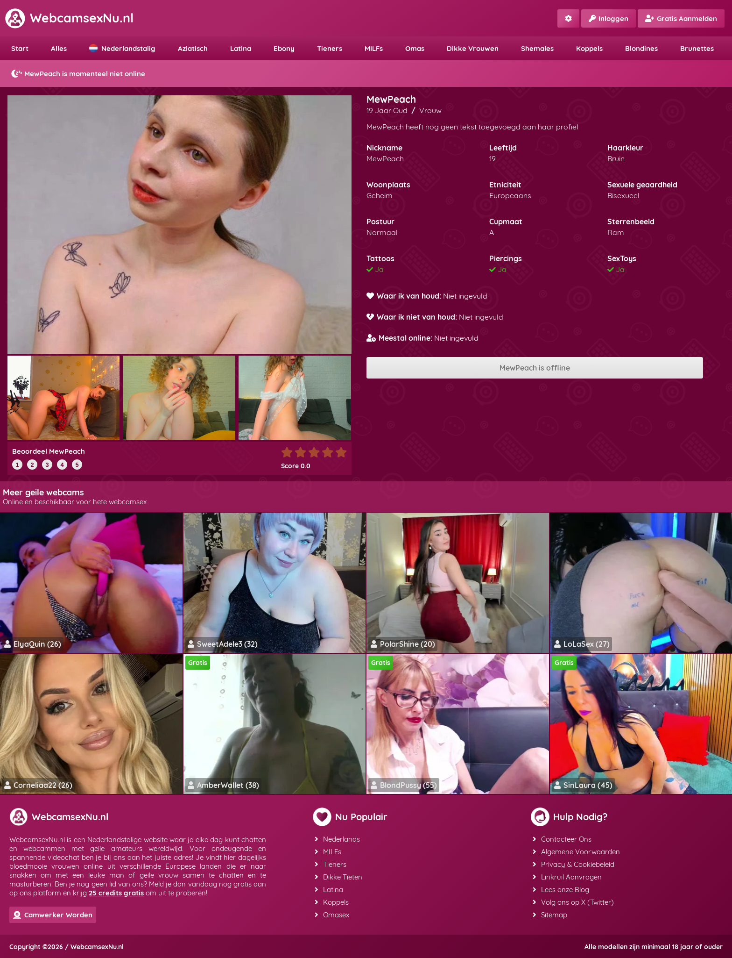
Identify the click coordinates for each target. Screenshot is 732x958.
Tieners (329, 48)
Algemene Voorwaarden (576, 851)
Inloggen (608, 18)
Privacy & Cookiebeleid (573, 864)
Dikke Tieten (338, 876)
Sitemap (550, 914)
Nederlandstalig (122, 48)
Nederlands (337, 839)
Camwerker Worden (52, 914)
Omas (414, 48)
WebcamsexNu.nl (69, 18)
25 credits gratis (116, 892)
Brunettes (697, 48)
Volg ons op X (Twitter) (573, 902)
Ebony (284, 48)
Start (19, 48)
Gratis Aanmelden (681, 18)
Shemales (537, 48)
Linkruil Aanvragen (567, 876)
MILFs (374, 48)
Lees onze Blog (561, 889)
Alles (59, 48)
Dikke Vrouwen (473, 48)
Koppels (589, 48)
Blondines (641, 48)
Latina (240, 48)
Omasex (332, 914)
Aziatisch (193, 48)
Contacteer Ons (562, 839)
